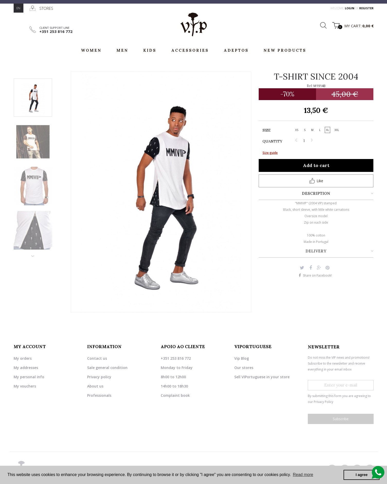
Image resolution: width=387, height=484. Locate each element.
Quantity (272, 141)
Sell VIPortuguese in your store (262, 376)
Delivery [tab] (316, 251)
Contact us (97, 358)
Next (33, 254)
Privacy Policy (323, 402)
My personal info (29, 376)
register (366, 8)
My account (30, 346)
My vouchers (25, 385)
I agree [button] (361, 475)
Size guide (270, 153)
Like (316, 180)
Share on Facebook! (317, 275)
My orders (23, 358)
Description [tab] (316, 193)
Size (267, 130)
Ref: (310, 86)
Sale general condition (107, 367)
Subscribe (341, 418)
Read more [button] (303, 474)
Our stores (243, 367)
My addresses (26, 367)
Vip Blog (241, 358)
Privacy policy (99, 376)
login (350, 8)
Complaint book (175, 395)
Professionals (99, 395)
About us (95, 385)
